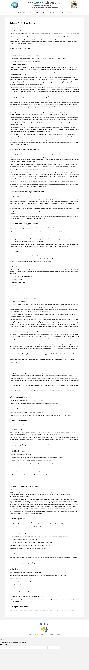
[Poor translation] (5, 645)
